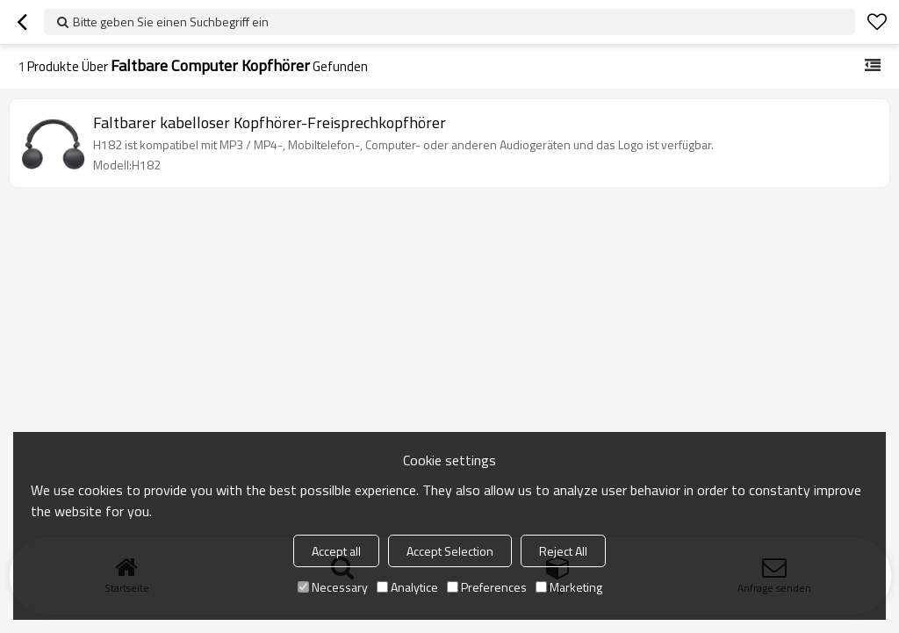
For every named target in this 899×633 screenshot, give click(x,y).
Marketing (569, 587)
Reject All (563, 551)
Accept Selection (449, 551)
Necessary (333, 587)
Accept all (336, 551)
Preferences (487, 587)
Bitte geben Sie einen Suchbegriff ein (171, 21)
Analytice (407, 587)
